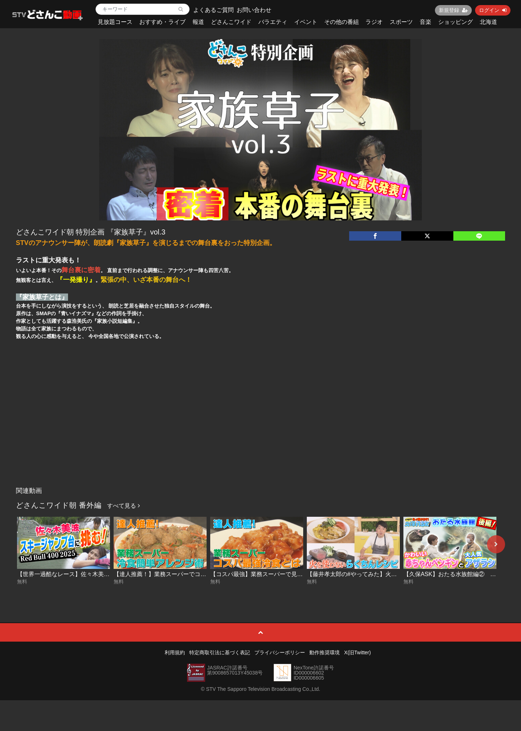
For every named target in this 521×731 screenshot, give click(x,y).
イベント (305, 22)
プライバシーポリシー (279, 652)
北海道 (488, 22)
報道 (198, 22)
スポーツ (401, 22)
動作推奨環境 (324, 652)
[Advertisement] (260, 429)
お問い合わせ (254, 10)
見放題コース (115, 22)
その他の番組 (341, 22)
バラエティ (272, 22)
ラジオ (374, 22)
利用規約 (175, 652)
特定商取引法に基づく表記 (219, 652)
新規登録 (453, 10)
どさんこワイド (231, 22)
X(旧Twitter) (357, 652)
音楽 (425, 22)
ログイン (493, 10)
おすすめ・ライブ (162, 22)
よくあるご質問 (213, 10)
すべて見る (123, 506)
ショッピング (455, 22)
